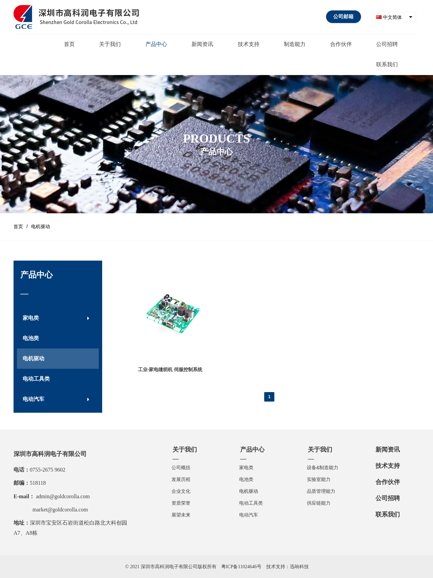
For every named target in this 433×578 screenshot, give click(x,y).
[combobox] (394, 17)
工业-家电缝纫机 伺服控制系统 (170, 369)
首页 (18, 226)
